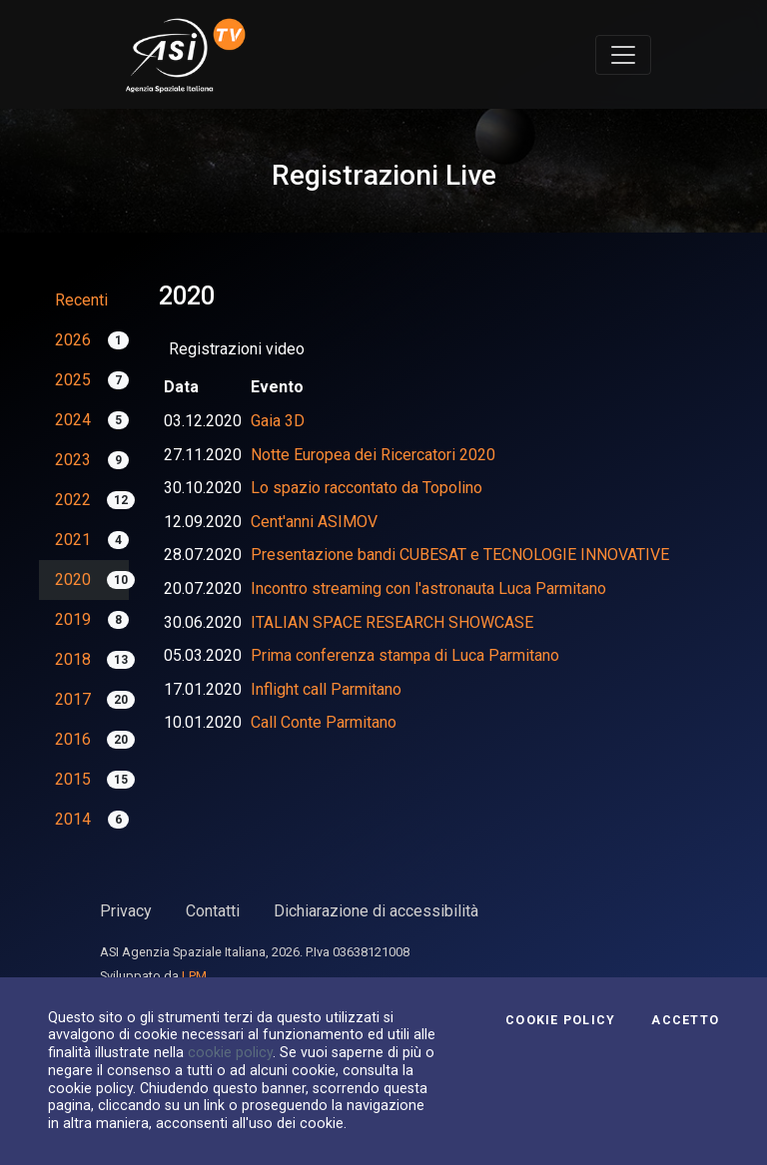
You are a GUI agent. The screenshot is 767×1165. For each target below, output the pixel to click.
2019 (73, 619)
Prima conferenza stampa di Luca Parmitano (405, 655)
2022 (73, 499)
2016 (73, 739)
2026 (73, 339)
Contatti (213, 910)
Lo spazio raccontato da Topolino (366, 487)
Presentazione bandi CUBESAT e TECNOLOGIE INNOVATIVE (460, 554)
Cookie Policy (560, 1020)
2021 (73, 539)
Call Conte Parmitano (323, 722)
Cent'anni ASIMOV (314, 521)
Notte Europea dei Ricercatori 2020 (373, 454)
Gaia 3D (278, 420)
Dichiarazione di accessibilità (376, 910)
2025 (73, 379)
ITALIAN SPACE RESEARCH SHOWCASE (392, 622)
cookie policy (230, 1052)
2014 (73, 819)
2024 (73, 419)
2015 (73, 779)
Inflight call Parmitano (326, 689)
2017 (73, 699)
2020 (73, 579)
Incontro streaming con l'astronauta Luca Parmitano (428, 588)
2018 (73, 659)
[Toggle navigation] (623, 55)
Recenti (81, 300)
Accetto (685, 1020)
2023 (73, 459)
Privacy (126, 910)
